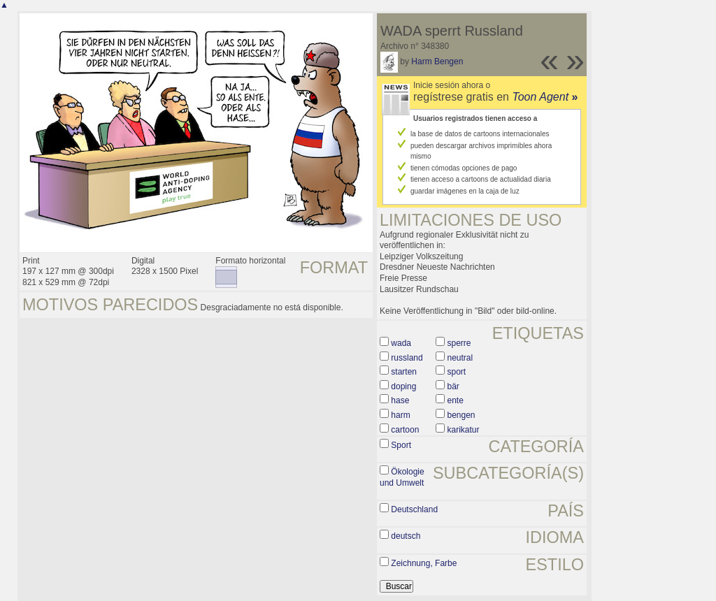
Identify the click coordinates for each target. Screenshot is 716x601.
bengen (461, 415)
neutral (460, 358)
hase (400, 400)
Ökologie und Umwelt (402, 477)
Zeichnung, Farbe (424, 563)
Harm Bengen (437, 61)
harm (400, 415)
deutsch (405, 536)
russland (406, 358)
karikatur (464, 430)
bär (453, 386)
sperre (459, 343)
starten (404, 372)
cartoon (405, 430)
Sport (401, 445)
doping (403, 386)
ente (456, 400)
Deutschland (414, 509)
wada (401, 343)
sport (457, 372)
